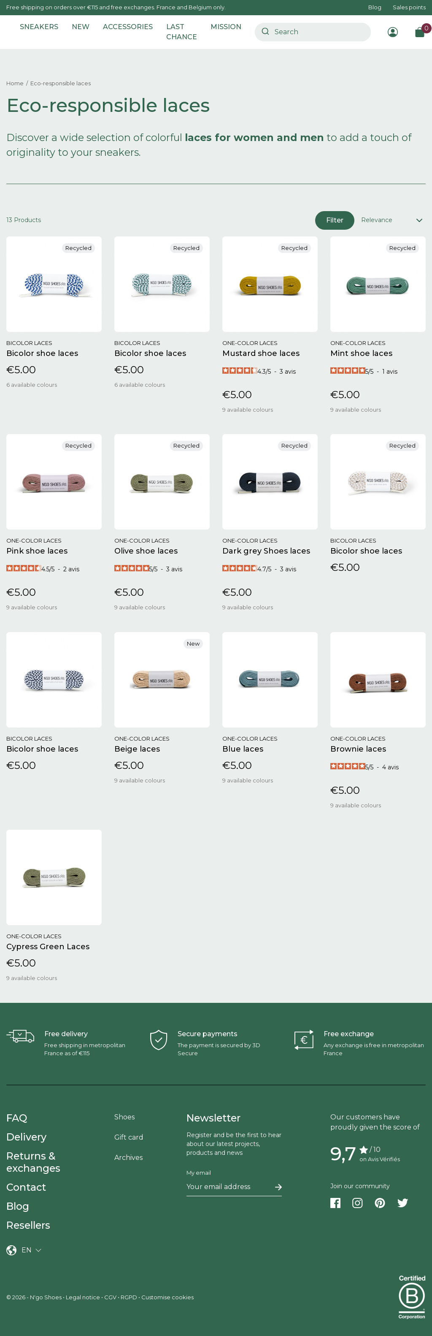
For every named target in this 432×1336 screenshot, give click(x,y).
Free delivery (66, 1034)
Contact (26, 1187)
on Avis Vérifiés (379, 1159)
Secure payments (208, 1034)
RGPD (129, 1297)
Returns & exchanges (33, 1162)
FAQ (16, 1118)
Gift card (128, 1137)
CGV (110, 1297)
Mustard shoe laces (261, 353)
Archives (128, 1158)
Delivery (26, 1137)
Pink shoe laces (37, 551)
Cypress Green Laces (47, 946)
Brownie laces (358, 749)
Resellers (28, 1225)
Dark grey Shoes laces (267, 551)
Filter (334, 220)
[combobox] (313, 32)
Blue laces (242, 749)
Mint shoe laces (361, 353)
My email (198, 1172)
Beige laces (137, 749)
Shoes (124, 1117)
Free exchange (349, 1034)
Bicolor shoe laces (42, 353)
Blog (374, 7)
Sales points (409, 7)
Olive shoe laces (146, 551)
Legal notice (83, 1297)
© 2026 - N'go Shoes (34, 1297)
